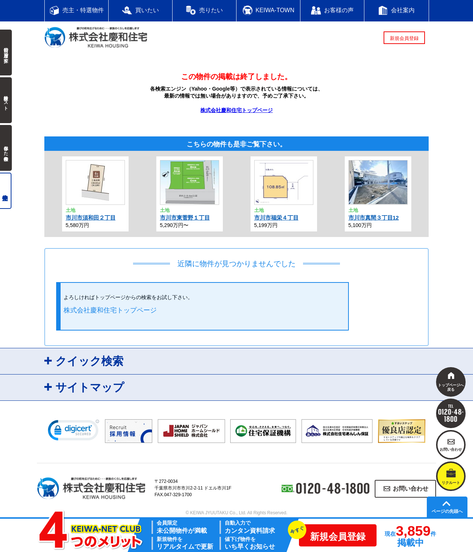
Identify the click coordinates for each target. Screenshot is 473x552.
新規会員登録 (404, 38)
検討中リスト (5, 100)
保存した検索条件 (5, 148)
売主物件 (5, 191)
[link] (73, 431)
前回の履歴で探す (5, 52)
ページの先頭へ (447, 511)
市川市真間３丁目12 (373, 217)
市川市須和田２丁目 (91, 217)
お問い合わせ (410, 488)
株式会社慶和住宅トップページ (236, 110)
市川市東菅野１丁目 (185, 217)
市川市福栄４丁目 (276, 217)
